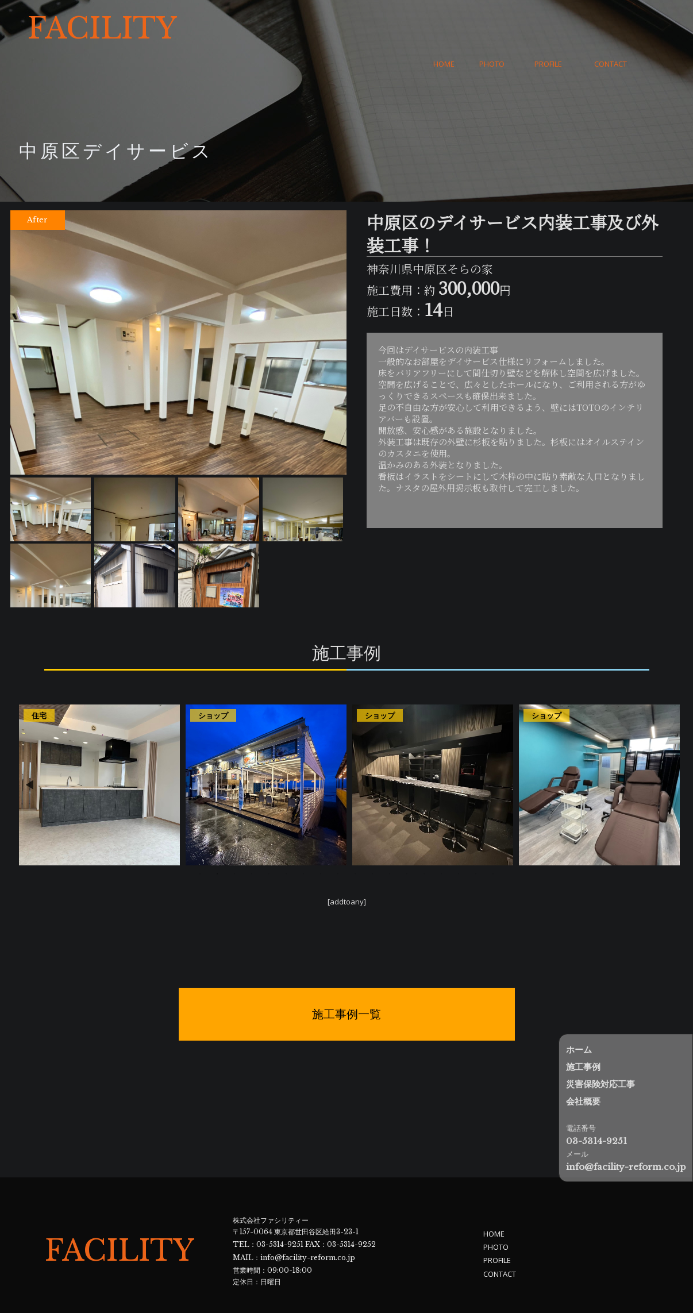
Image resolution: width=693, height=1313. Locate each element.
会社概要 (583, 1101)
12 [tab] (389, 839)
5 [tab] (269, 839)
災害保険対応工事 (600, 1084)
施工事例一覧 (346, 979)
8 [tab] (320, 839)
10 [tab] (355, 839)
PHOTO (492, 29)
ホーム (579, 1049)
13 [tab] (407, 839)
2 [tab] (217, 839)
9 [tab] (338, 839)
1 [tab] (200, 839)
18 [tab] (493, 839)
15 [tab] (441, 839)
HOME (444, 29)
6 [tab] (286, 839)
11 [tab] (372, 839)
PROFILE (548, 29)
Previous (29, 750)
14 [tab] (424, 839)
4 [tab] (251, 839)
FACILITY (102, 28)
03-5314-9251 (279, 1208)
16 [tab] (458, 839)
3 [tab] (234, 839)
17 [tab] (476, 839)
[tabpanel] (99, 749)
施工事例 (583, 1066)
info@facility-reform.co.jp (307, 1220)
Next (667, 750)
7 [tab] (303, 839)
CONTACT (610, 29)
